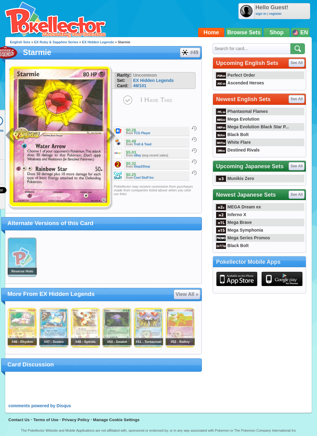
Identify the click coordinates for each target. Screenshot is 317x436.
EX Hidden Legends (98, 42)
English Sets (20, 42)
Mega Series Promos (243, 237)
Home (211, 32)
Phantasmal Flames (242, 111)
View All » (187, 294)
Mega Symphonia (239, 230)
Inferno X (231, 214)
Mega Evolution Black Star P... (252, 126)
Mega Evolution (237, 119)
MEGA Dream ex (238, 206)
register (275, 13)
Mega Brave (234, 222)
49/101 (139, 85)
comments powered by (39, 405)
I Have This (156, 100)
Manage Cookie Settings (116, 419)
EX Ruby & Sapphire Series (56, 42)
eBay (137, 155)
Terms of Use (45, 419)
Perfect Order (235, 75)
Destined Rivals (238, 149)
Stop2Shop (142, 166)
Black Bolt (232, 134)
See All (296, 63)
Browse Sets (244, 32)
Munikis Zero (235, 178)
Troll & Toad (142, 144)
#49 (189, 52)
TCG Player (142, 133)
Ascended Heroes (240, 82)
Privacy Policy (75, 419)
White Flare (233, 142)
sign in (260, 13)
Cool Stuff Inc (144, 177)
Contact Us (19, 419)
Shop (277, 32)
